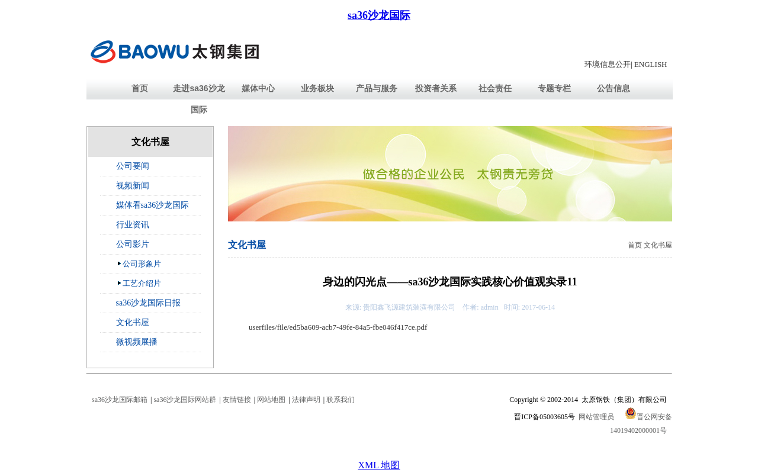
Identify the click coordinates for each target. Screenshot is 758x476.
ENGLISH (650, 64)
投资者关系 (436, 88)
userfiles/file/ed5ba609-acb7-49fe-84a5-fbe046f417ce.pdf (338, 327)
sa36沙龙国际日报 (148, 302)
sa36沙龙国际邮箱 (119, 399)
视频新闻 (132, 185)
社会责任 (495, 88)
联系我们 (340, 399)
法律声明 (306, 399)
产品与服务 (376, 88)
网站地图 (271, 399)
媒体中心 (258, 88)
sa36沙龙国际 (379, 15)
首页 (139, 88)
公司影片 (132, 244)
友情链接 (237, 399)
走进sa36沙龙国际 (198, 98)
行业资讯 (132, 224)
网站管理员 (596, 417)
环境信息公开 (607, 64)
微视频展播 (137, 341)
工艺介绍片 (139, 283)
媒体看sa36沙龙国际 (153, 205)
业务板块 (317, 88)
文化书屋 (132, 322)
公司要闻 (132, 166)
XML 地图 (379, 465)
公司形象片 (139, 263)
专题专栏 (554, 88)
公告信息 (613, 88)
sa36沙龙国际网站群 (184, 399)
